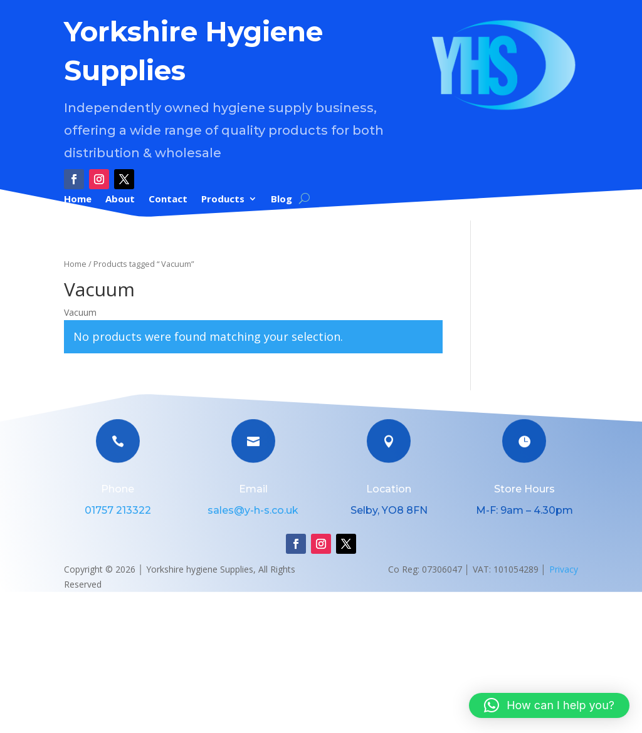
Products (223, 199)
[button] (549, 705)
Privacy (563, 569)
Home (78, 199)
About (120, 199)
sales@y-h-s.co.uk (253, 510)
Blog (281, 199)
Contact (168, 199)
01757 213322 (118, 510)
